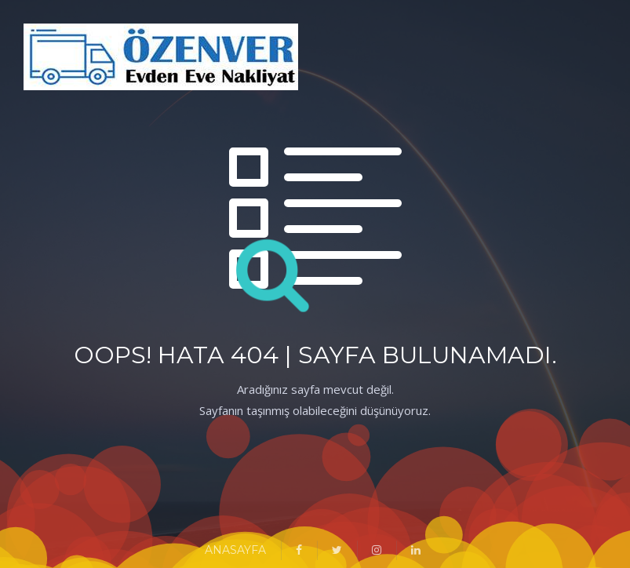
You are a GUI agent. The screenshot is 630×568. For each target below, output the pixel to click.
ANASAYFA (235, 550)
